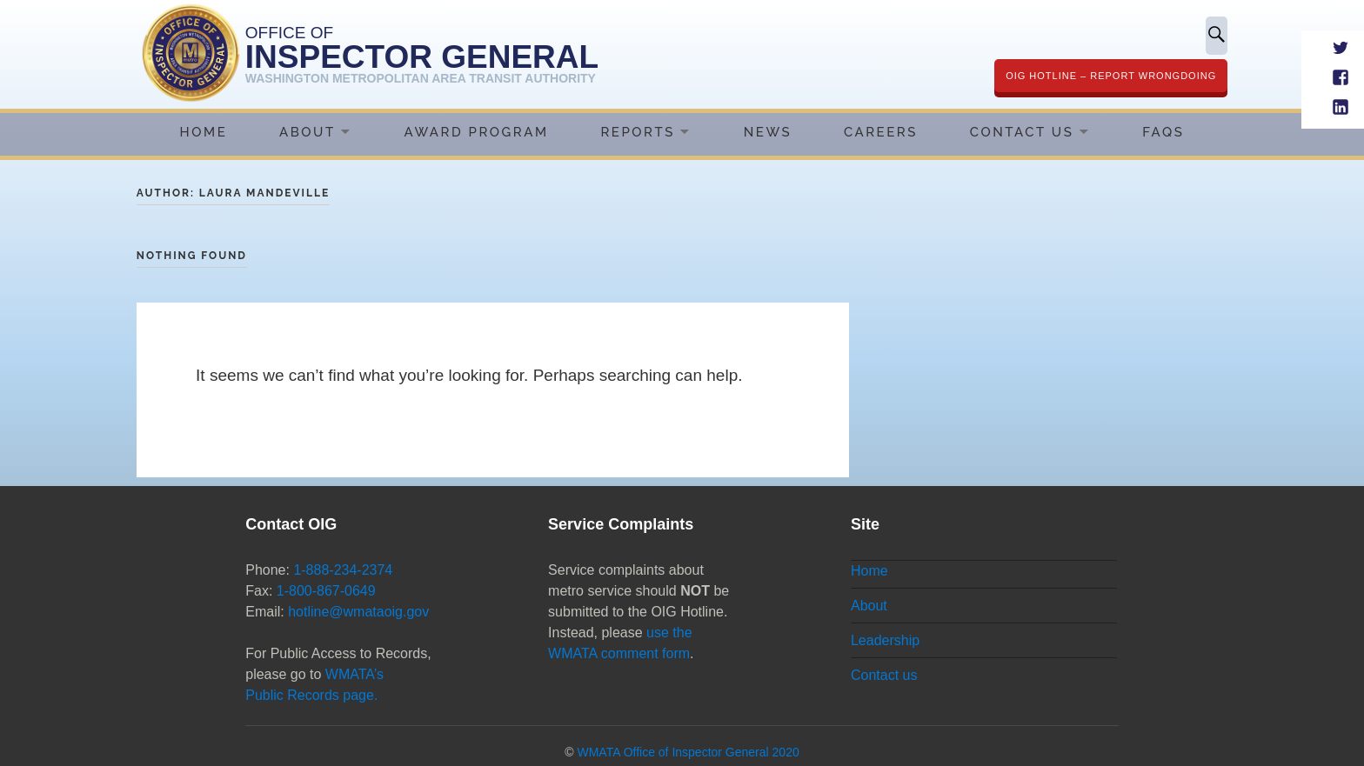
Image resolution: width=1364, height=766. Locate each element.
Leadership (885, 640)
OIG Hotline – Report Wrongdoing (1111, 75)
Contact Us (1022, 132)
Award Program (477, 132)
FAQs (1163, 132)
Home (204, 132)
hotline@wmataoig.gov (358, 611)
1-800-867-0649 (326, 590)
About (307, 132)
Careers (881, 132)
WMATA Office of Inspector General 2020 (688, 752)
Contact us (884, 675)
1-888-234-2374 (342, 570)
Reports (637, 132)
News (768, 132)
